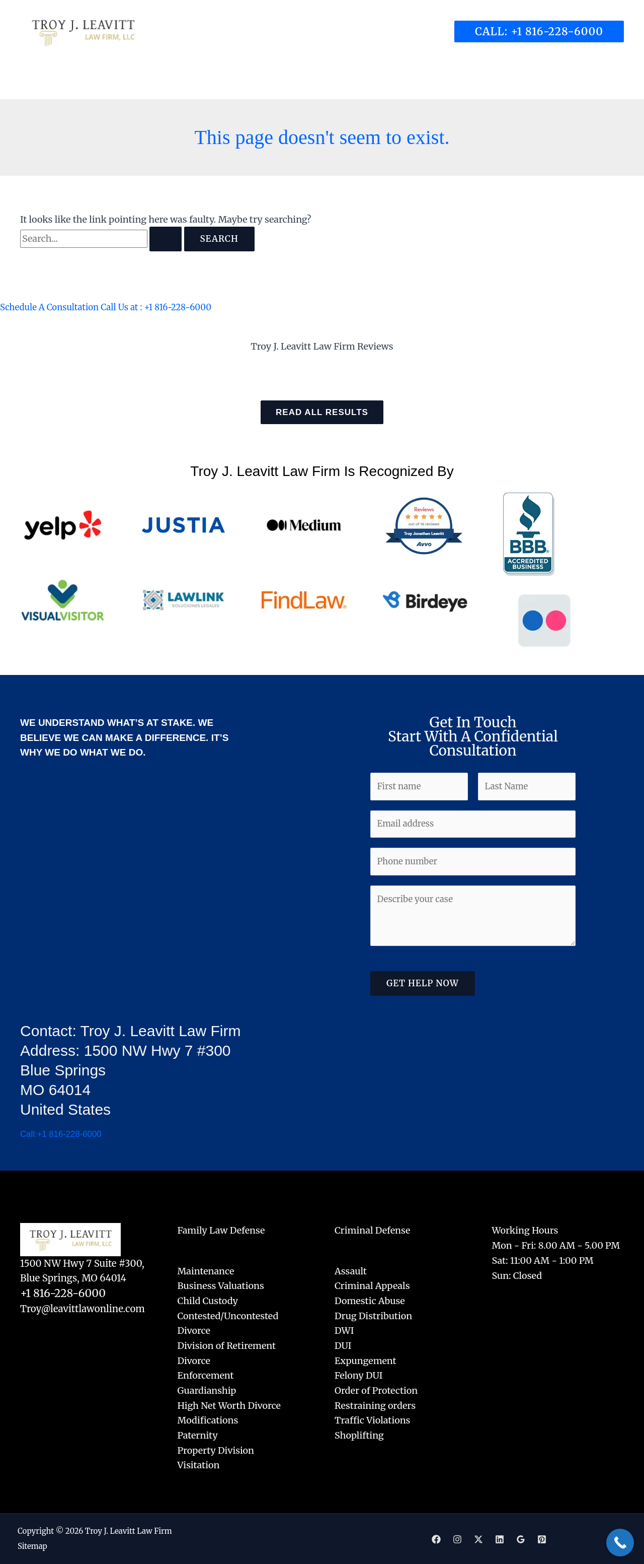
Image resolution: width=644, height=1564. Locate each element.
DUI (343, 1345)
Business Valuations (221, 1286)
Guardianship (207, 1390)
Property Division (216, 1450)
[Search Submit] (165, 239)
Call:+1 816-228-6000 (64, 1134)
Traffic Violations (372, 1420)
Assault (351, 1271)
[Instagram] (457, 1539)
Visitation (199, 1465)
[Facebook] (436, 1539)
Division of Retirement (227, 1345)
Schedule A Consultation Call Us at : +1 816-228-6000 (113, 307)
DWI (344, 1331)
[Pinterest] (541, 1539)
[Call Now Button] (620, 1542)
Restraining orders (375, 1405)
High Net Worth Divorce (229, 1405)
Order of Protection (376, 1390)
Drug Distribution (373, 1316)
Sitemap (32, 1546)
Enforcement (206, 1376)
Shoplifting (359, 1435)
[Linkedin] (499, 1539)
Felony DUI (359, 1376)
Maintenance (206, 1271)
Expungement (365, 1361)
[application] (260, 81)
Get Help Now (422, 989)
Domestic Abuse (370, 1301)
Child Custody (208, 1301)
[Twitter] (478, 1539)
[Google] (520, 1539)
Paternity (198, 1435)
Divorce (194, 1361)
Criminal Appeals (372, 1286)
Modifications (208, 1420)
